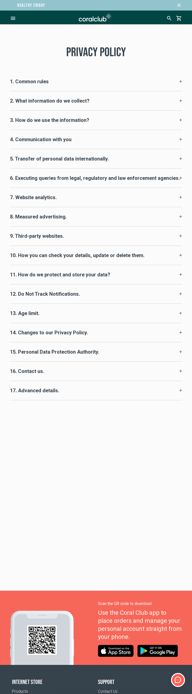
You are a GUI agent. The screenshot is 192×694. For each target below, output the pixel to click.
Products (20, 691)
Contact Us (108, 691)
